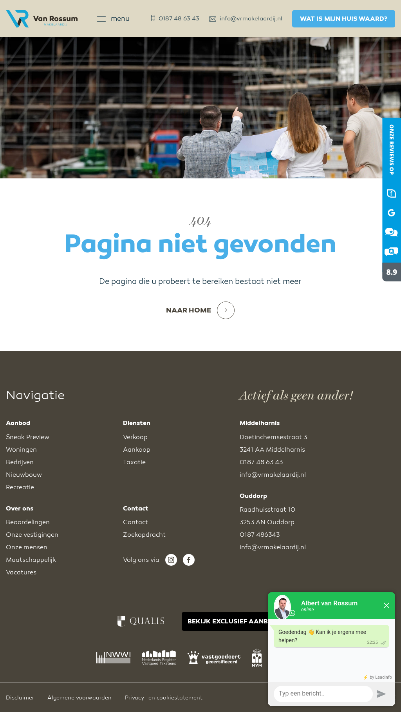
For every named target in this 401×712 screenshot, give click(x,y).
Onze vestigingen (32, 535)
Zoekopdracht (144, 535)
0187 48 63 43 (175, 18)
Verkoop (135, 437)
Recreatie (20, 487)
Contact (135, 522)
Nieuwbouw (24, 475)
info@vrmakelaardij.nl (245, 18)
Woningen (21, 450)
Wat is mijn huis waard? (343, 19)
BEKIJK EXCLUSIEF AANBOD (233, 621)
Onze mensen (26, 547)
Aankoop (136, 450)
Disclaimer (20, 697)
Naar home (200, 310)
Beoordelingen (28, 522)
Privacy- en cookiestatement (163, 697)
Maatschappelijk (31, 560)
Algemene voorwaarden (79, 697)
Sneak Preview (27, 437)
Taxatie (134, 462)
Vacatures (21, 572)
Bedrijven (20, 462)
